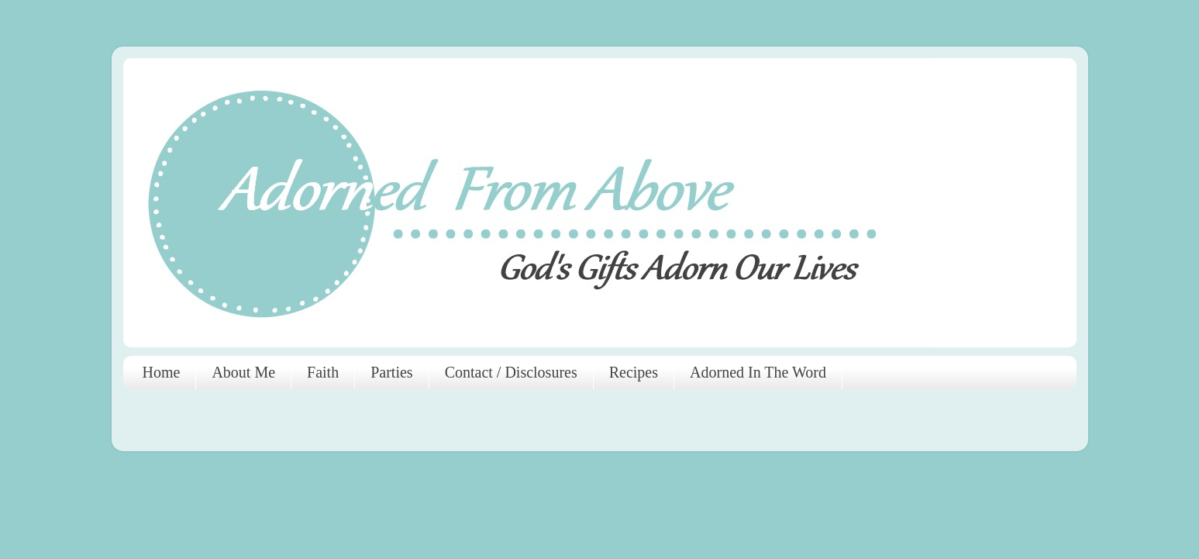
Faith (323, 372)
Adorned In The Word (758, 372)
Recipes (633, 372)
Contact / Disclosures (511, 372)
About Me (243, 372)
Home (162, 372)
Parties (391, 372)
